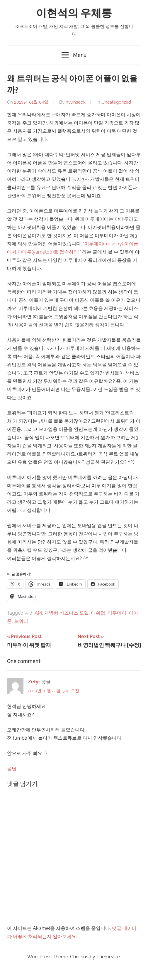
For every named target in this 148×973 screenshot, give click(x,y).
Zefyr (34, 681)
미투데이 (117, 613)
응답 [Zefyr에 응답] (11, 768)
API (38, 613)
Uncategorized (116, 102)
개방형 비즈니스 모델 (66, 613)
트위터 (21, 621)
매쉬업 (98, 613)
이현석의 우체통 (74, 13)
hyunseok (76, 102)
